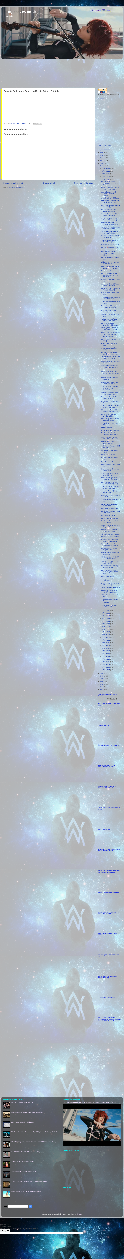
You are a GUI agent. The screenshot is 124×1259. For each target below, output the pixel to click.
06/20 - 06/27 (106, 670)
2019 (101, 676)
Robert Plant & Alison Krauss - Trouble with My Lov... (110, 382)
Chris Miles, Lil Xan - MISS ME (110, 534)
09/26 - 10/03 (106, 632)
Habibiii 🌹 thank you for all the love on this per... (111, 248)
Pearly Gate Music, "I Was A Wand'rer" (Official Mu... (110, 188)
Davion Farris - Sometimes (109, 508)
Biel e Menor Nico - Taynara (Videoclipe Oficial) (109, 262)
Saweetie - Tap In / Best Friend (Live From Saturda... (110, 227)
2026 (101, 152)
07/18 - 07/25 (106, 659)
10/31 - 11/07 (106, 618)
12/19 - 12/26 (106, 171)
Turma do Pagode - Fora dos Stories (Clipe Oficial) (110, 406)
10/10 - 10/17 (106, 626)
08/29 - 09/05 (106, 643)
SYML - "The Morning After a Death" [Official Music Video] (29, 1181)
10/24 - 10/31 (106, 621)
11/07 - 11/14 (106, 616)
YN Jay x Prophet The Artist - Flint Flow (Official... (110, 232)
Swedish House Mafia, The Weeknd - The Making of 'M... (109, 367)
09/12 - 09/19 (106, 637)
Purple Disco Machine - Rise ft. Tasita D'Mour (111, 512)
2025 (101, 155)
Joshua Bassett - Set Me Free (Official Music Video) (110, 357)
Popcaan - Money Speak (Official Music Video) (109, 210)
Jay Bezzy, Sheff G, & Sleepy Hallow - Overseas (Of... (110, 335)
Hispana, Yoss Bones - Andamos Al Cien (108, 442)
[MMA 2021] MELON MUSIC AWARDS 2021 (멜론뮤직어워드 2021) (110, 275)
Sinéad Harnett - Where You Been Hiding (110, 553)
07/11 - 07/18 (106, 662)
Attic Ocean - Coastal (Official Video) (22, 1122)
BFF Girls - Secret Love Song (110, 537)
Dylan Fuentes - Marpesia (109, 462)
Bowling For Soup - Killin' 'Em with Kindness (110, 521)
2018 (101, 678)
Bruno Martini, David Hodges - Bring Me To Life (110, 566)
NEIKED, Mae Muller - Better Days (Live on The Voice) (110, 267)
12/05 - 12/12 (106, 176)
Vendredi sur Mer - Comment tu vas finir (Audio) (110, 474)
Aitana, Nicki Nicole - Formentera (107, 579)
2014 (101, 687)
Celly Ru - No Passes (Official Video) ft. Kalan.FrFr (110, 446)
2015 (101, 684)
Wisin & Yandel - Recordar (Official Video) (109, 378)
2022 (101, 163)
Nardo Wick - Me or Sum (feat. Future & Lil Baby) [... (110, 289)
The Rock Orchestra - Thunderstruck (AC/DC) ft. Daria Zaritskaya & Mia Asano (35, 1132)
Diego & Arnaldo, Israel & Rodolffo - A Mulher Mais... (110, 410)
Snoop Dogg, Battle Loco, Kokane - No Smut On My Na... (110, 373)
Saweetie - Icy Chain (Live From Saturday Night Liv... (110, 223)
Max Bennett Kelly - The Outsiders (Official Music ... (110, 433)
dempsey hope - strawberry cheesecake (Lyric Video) (109, 328)
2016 (101, 681)
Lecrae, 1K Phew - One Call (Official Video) (110, 584)
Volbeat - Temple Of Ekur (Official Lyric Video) (109, 319)
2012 (101, 689)
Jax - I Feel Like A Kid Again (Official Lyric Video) (110, 284)
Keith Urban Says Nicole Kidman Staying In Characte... (108, 193)
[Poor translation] (7, 1230)
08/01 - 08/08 (106, 653)
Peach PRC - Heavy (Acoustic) (110, 332)
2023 (101, 160)
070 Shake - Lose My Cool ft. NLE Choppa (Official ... (110, 557)
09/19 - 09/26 (106, 634)
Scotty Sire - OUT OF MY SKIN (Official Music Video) (110, 438)
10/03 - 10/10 (106, 629)
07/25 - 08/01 (106, 656)
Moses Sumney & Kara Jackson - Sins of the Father (27, 1112)
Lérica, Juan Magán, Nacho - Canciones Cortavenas (110, 478)
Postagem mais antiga (83, 183)
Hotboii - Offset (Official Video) (110, 198)
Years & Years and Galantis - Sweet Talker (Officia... (110, 241)
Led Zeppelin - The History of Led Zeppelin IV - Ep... (110, 201)
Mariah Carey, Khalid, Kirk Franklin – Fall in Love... (109, 306)
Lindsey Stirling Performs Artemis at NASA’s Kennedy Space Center (89, 1102)
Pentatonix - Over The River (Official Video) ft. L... (110, 397)
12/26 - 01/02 (106, 168)
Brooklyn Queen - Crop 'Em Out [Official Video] (109, 549)
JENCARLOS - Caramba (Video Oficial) (109, 504)
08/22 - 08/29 (106, 645)
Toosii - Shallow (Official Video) (111, 587)
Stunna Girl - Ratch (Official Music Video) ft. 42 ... (109, 562)
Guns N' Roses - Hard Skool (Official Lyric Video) (110, 214)
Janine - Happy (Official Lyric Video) (22, 1161)
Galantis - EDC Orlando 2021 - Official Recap (110, 236)
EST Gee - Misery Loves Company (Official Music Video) (109, 571)
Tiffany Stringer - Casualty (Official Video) (24, 1171)
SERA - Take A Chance (108, 455)
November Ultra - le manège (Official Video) (110, 469)
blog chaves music (20, 11)
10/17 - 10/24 (106, 624)
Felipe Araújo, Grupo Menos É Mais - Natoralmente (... (110, 419)
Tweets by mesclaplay (105, 145)
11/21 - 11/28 (106, 610)
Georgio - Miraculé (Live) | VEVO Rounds (109, 491)
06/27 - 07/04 (106, 667)
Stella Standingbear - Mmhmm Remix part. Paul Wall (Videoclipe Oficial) (33, 1142)
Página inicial (49, 183)
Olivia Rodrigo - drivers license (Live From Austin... (110, 362)
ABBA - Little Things (107, 576)
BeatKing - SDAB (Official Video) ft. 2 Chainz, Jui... (109, 591)
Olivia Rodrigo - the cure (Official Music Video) (25, 1152)
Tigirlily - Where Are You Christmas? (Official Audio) (110, 544)
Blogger (79, 1214)
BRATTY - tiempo (106, 427)
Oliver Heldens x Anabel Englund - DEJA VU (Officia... (108, 253)
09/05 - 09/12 (106, 640)
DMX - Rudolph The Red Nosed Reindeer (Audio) (109, 483)
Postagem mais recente (13, 183)
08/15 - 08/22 (106, 648)
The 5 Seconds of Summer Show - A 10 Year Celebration (109, 388)
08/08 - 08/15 (106, 651)
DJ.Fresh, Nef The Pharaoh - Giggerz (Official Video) (110, 540)
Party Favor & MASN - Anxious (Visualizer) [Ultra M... (110, 206)
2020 (101, 673)
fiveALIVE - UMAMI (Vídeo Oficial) (22, 1102)
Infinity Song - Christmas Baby (110, 430)
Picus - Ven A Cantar (107, 271)
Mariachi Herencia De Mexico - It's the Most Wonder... (110, 496)
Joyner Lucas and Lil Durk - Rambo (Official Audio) (109, 219)
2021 (101, 166)
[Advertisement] (13, 72)
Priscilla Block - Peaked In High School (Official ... (109, 530)
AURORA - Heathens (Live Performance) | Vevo (109, 393)
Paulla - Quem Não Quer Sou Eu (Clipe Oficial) (110, 415)
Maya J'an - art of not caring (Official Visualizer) (26, 1191)
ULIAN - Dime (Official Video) (110, 518)
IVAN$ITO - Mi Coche (108, 515)
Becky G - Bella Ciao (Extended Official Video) (109, 324)
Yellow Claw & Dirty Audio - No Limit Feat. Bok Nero (110, 606)
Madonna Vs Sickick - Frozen (110, 244)
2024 (101, 158)
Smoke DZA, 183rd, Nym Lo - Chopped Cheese (110, 526)
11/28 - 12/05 (106, 179)
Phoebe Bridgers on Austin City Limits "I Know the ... (109, 353)
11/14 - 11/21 (106, 613)
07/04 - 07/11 (106, 664)
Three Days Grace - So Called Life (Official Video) (110, 298)
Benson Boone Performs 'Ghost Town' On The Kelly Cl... (110, 183)
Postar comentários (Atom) (17, 187)
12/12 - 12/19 (106, 174)
